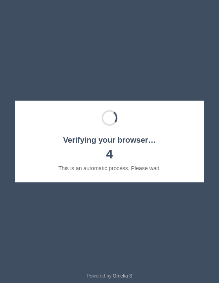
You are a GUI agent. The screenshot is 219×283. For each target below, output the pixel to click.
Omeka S (122, 276)
